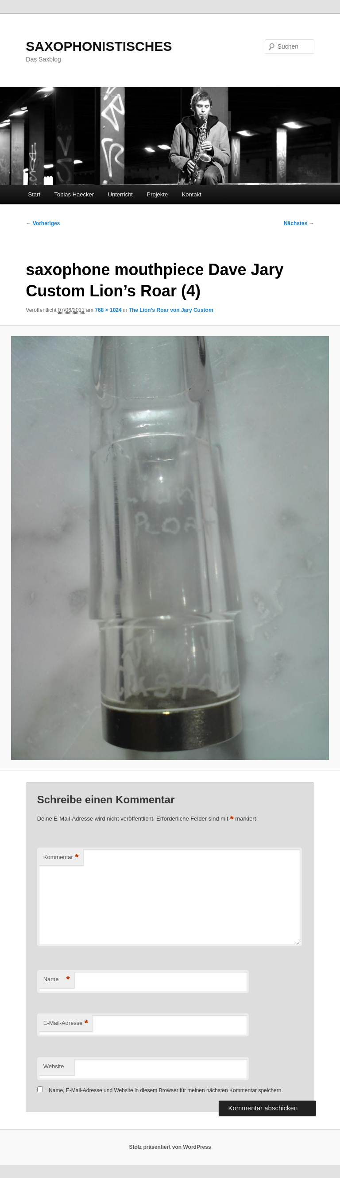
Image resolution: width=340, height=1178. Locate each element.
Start (34, 194)
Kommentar (61, 857)
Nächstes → (299, 223)
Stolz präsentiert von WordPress (170, 1147)
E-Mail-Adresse (65, 1023)
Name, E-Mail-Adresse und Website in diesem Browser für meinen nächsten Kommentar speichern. (166, 1090)
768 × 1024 (108, 310)
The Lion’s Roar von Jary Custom (171, 310)
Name (56, 979)
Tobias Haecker (74, 194)
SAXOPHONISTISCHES (99, 46)
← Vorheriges (43, 223)
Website (53, 1066)
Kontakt (191, 194)
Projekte (157, 194)
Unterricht (120, 194)
